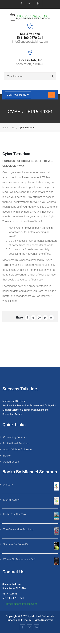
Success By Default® (15, 544)
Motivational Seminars (16, 443)
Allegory (8, 484)
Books (7, 455)
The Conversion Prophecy (18, 529)
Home (5, 127)
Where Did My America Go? (19, 559)
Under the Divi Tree (14, 514)
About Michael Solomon (17, 449)
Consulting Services (15, 437)
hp (13, 127)
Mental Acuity (11, 499)
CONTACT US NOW (18, 94)
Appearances (11, 461)
